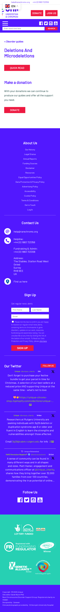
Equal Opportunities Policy (30, 177)
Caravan (16, 602)
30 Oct (51, 454)
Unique (17, 371)
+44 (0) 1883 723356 (41, 2)
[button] (5, 23)
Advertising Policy (30, 186)
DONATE (37, 13)
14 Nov (39, 415)
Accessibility (30, 191)
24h (39, 371)
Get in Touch (30, 205)
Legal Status (30, 154)
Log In (30, 209)
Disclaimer (30, 168)
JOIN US (51, 13)
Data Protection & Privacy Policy (30, 182)
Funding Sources (30, 163)
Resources (30, 172)
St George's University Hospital (41, 605)
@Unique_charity (44, 469)
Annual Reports (30, 159)
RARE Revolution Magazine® (16, 454)
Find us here (20, 281)
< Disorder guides (13, 41)
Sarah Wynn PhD (17, 595)
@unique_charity (28, 371)
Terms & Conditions (30, 200)
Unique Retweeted (31, 451)
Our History (30, 149)
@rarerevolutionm (38, 454)
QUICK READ (17, 67)
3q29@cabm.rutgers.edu (25, 441)
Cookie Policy (30, 196)
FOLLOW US (48, 365)
